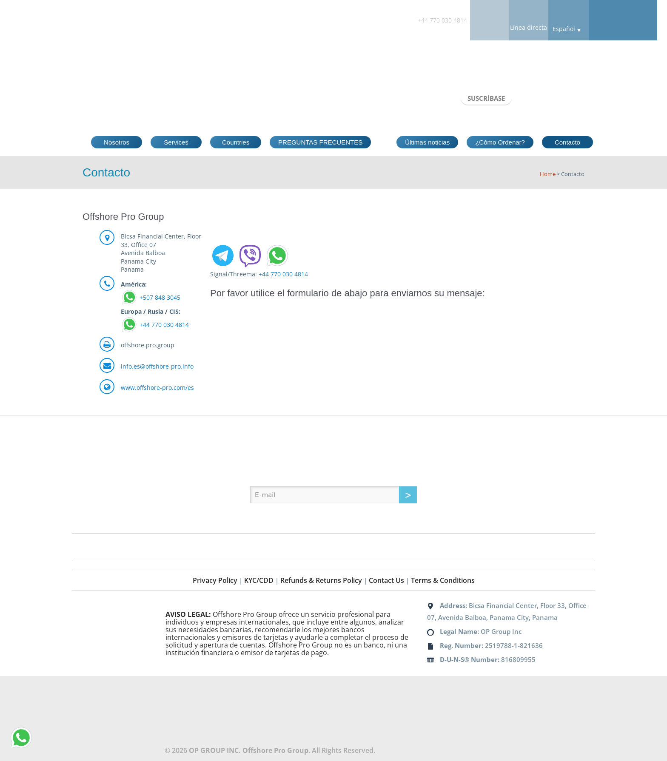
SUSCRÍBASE (486, 98)
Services (176, 142)
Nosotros (116, 142)
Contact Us (386, 580)
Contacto (567, 142)
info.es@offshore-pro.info (157, 366)
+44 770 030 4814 (164, 325)
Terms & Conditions (443, 580)
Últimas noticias (427, 142)
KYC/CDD (259, 580)
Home (548, 174)
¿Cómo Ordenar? (500, 142)
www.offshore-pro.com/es (157, 387)
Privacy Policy (215, 580)
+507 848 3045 (160, 297)
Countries (235, 142)
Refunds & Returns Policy (321, 580)
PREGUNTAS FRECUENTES (320, 142)
